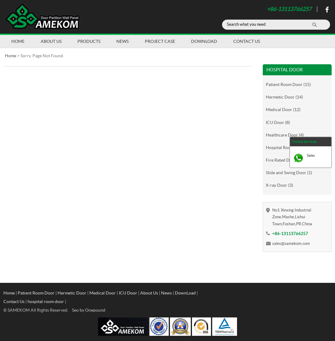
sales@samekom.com (291, 243)
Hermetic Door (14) (284, 97)
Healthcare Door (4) (285, 135)
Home (17, 41)
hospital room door (46, 301)
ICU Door (128, 292)
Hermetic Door (72, 292)
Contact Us (246, 41)
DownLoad (204, 41)
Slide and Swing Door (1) (289, 172)
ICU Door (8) (278, 122)
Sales (311, 155)
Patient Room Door (36, 292)
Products (88, 41)
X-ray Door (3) (279, 185)
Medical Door (102, 292)
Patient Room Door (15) (288, 84)
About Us (51, 41)
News (122, 41)
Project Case (160, 41)
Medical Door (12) (283, 109)
